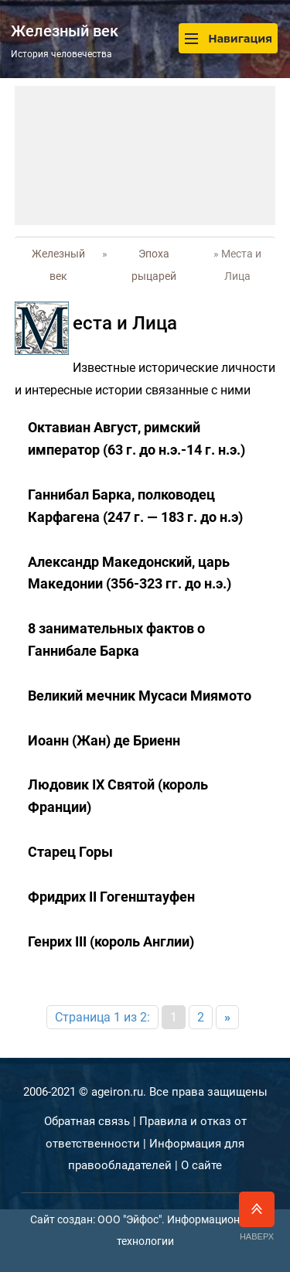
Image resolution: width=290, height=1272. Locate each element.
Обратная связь (87, 1121)
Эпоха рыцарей (153, 264)
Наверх (257, 1216)
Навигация (228, 38)
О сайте (201, 1165)
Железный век (58, 264)
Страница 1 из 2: (102, 1017)
